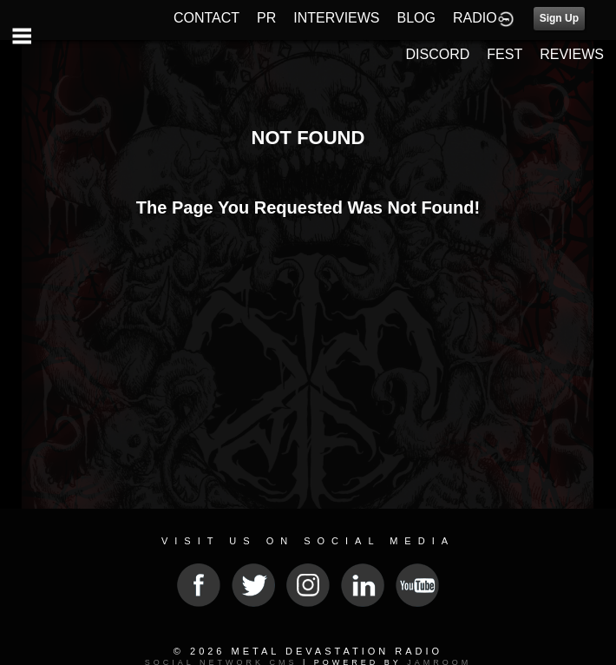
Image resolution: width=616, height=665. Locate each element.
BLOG (416, 17)
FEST (504, 54)
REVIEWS (572, 54)
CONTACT (206, 17)
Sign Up (559, 18)
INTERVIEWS (336, 17)
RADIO (475, 17)
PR (266, 17)
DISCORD (438, 54)
